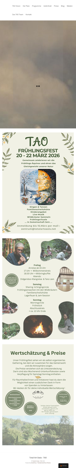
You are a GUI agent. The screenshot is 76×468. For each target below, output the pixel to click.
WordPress (33, 463)
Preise (56, 6)
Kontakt (29, 14)
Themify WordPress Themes (44, 463)
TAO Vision (16, 6)
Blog (62, 6)
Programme (36, 6)
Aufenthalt (48, 6)
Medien (70, 6)
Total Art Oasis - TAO (37, 461)
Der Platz (26, 6)
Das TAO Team (17, 14)
